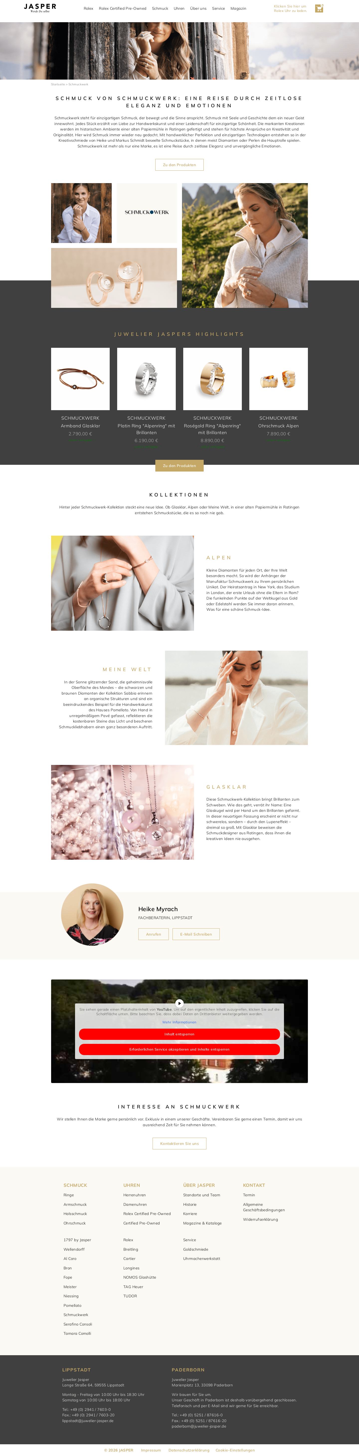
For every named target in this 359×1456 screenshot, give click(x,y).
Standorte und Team (201, 1195)
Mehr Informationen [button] (179, 1022)
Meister (70, 1286)
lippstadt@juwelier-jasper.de (88, 1420)
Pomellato (72, 1305)
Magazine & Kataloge (202, 1223)
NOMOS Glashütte (139, 1277)
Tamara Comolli (77, 1333)
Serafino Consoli (78, 1324)
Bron (68, 1268)
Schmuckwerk (76, 1314)
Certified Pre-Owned (141, 1223)
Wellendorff (74, 1249)
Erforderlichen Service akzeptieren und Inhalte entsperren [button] (179, 1049)
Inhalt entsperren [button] (179, 1034)
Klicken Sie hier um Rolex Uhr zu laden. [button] (296, 8)
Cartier (129, 1258)
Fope (68, 1277)
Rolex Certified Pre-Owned (128, 8)
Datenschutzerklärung (189, 1450)
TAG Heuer (133, 1286)
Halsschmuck (75, 1213)
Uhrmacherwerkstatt (201, 1258)
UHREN (131, 1185)
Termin (249, 1195)
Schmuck (166, 8)
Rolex (94, 8)
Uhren (185, 8)
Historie (190, 1204)
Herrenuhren (134, 1195)
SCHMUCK (75, 1185)
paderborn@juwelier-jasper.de (199, 1426)
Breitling (130, 1249)
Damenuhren (135, 1204)
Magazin (244, 8)
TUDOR (130, 1296)
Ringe (69, 1195)
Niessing (71, 1296)
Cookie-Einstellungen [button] (235, 1450)
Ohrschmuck (75, 1223)
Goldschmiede (195, 1249)
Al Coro (70, 1258)
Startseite (58, 84)
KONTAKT (254, 1185)
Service (224, 8)
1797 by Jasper (77, 1239)
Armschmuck (75, 1204)
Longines (131, 1268)
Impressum (151, 1450)
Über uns (204, 8)
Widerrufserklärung (260, 1219)
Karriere (190, 1213)
